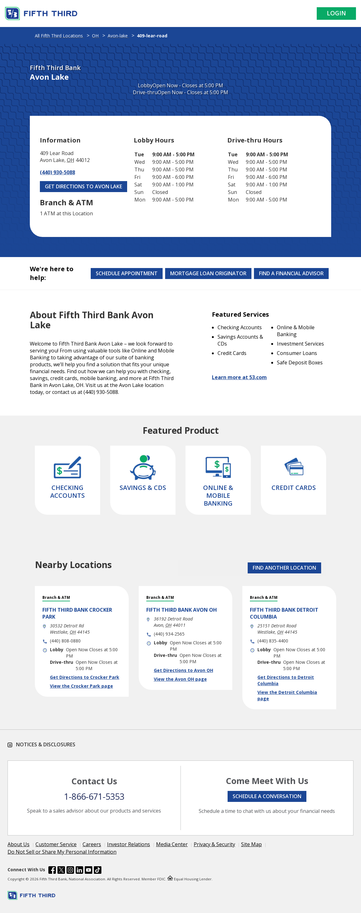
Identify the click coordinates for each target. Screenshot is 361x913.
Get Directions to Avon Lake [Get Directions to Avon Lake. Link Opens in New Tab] (83, 186)
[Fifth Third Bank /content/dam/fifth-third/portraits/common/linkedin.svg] (79, 871)
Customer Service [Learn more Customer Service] (56, 844)
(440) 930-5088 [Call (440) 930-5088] (57, 172)
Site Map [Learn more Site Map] (251, 844)
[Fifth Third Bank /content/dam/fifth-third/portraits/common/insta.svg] (70, 871)
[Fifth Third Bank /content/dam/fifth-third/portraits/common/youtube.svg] (88, 871)
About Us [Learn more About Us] (19, 844)
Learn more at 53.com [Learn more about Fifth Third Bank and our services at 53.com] (239, 377)
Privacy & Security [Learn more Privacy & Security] (214, 844)
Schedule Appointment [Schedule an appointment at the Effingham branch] (127, 273)
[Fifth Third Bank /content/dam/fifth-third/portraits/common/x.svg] (61, 871)
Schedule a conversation (267, 796)
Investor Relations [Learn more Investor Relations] (128, 844)
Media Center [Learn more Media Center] (172, 844)
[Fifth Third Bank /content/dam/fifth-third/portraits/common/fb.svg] (52, 871)
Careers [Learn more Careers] (92, 844)
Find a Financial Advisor (291, 273)
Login (336, 13)
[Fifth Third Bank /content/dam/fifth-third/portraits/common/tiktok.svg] (97, 871)
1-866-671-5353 (94, 796)
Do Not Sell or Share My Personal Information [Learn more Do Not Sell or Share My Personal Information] (62, 851)
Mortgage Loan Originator (208, 273)
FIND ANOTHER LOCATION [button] (284, 567)
